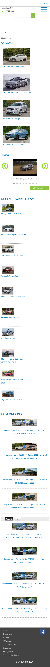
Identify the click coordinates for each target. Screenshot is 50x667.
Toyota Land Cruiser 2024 (11, 399)
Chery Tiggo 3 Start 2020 (11, 214)
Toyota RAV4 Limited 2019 (11, 276)
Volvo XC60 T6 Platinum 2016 (13, 145)
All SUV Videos (39, 188)
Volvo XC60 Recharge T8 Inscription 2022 (17, 92)
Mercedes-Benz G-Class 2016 (13, 296)
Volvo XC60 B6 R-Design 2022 (13, 66)
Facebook (43, 631)
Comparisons (7, 634)
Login (45, 3)
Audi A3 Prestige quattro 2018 (13, 234)
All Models (6, 637)
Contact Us (7, 648)
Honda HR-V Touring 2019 (11, 338)
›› (18, 519)
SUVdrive (9, 10)
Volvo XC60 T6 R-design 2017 (13, 119)
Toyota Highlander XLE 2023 (12, 255)
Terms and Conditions (11, 655)
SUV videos (7, 641)
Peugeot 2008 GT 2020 (10, 317)
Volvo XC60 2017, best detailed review (25, 179)
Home (5, 630)
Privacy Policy (8, 651)
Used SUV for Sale (9, 644)
